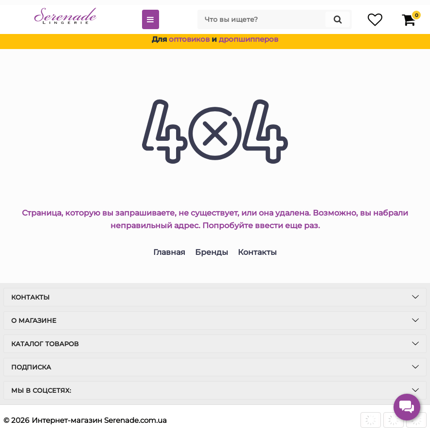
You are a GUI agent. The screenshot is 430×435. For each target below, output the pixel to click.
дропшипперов (248, 39)
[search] (274, 19)
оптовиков (189, 39)
